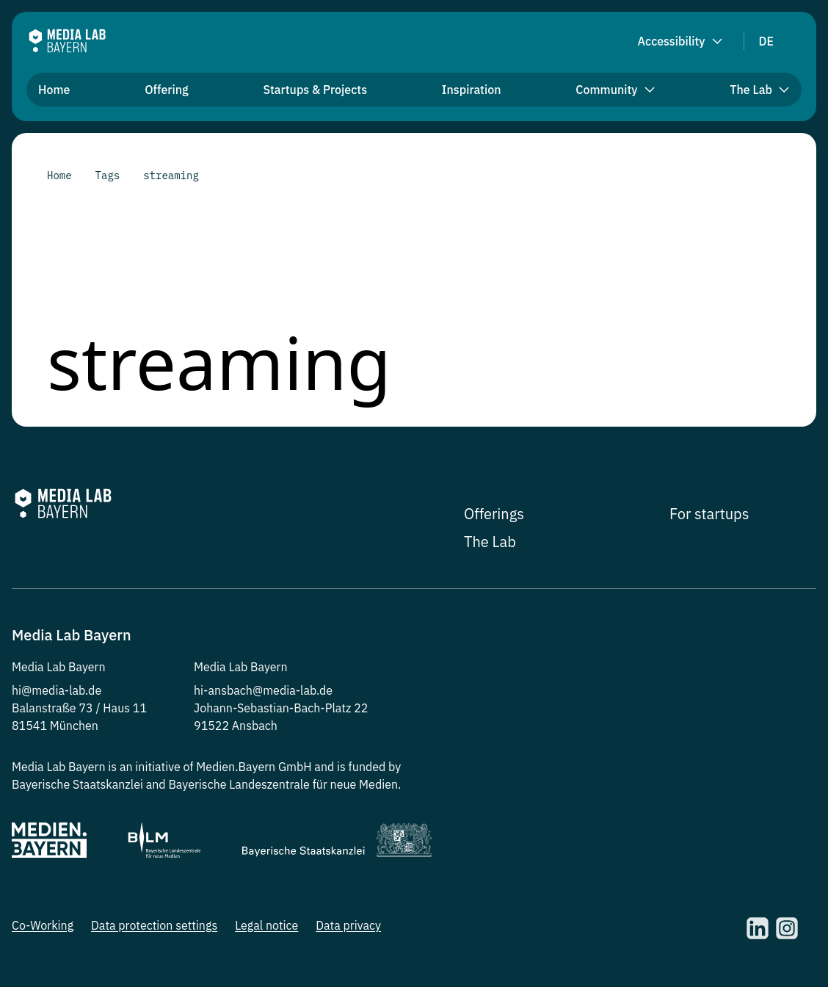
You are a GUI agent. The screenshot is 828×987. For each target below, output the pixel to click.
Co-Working (42, 925)
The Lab (490, 542)
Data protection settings (154, 925)
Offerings (494, 514)
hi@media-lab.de (56, 690)
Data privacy (348, 925)
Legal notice (266, 925)
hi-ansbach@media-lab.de (263, 690)
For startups (709, 514)
